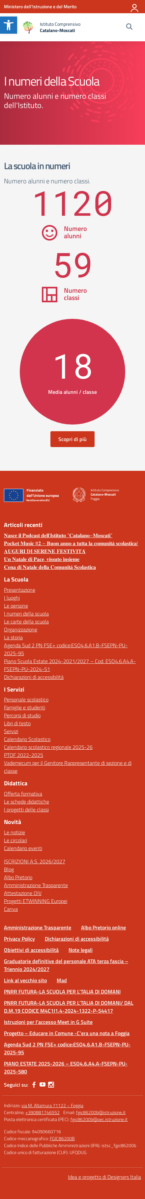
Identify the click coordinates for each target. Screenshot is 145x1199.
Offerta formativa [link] (23, 794)
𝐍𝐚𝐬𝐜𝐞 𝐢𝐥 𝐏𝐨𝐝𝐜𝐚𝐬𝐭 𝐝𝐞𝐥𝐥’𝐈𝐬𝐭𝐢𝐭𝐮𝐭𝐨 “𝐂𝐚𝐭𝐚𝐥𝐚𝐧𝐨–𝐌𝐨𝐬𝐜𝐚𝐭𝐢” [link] (58, 535)
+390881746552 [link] (42, 1112)
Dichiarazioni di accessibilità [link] (34, 677)
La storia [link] (13, 637)
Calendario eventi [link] (23, 848)
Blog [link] (9, 869)
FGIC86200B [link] (62, 1138)
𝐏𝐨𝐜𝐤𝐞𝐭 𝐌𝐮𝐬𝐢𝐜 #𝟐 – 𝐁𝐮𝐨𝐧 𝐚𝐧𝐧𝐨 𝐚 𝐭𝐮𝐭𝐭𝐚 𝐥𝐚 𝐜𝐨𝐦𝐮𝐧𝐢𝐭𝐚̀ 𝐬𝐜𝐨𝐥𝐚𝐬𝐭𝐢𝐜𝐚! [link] (71, 543)
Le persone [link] (16, 606)
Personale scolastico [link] (26, 699)
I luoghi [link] (12, 598)
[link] (8, 25)
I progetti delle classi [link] (26, 809)
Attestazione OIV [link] (23, 893)
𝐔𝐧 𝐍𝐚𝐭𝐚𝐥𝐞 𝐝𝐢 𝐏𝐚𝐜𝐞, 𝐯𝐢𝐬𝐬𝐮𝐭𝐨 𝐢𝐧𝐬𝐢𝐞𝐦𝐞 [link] (41, 559)
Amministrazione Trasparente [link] (36, 885)
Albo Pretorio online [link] (103, 927)
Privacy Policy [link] (19, 939)
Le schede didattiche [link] (26, 802)
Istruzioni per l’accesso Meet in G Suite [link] (48, 1022)
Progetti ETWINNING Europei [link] (35, 901)
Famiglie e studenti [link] (24, 707)
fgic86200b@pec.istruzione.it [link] (99, 1119)
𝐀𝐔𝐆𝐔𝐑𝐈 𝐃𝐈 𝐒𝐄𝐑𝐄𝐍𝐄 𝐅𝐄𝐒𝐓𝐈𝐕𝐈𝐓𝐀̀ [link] (45, 551)
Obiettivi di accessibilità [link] (31, 950)
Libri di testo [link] (17, 723)
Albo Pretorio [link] (18, 877)
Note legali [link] (81, 950)
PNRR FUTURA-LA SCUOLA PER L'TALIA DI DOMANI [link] (62, 991)
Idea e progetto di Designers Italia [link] (104, 1177)
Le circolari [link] (15, 840)
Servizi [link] (11, 731)
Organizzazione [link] (20, 629)
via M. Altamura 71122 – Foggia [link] (52, 1105)
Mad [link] (62, 980)
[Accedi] (135, 6)
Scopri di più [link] (72, 439)
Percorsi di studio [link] (22, 715)
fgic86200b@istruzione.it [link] (101, 1112)
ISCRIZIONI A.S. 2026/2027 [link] (34, 861)
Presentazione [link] (19, 590)
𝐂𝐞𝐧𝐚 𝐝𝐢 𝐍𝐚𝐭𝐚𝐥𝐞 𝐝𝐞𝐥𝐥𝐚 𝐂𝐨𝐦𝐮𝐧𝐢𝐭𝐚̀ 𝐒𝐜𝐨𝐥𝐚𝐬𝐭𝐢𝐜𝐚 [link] (50, 567)
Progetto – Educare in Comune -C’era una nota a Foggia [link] (67, 1033)
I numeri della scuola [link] (26, 614)
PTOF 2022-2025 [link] (23, 755)
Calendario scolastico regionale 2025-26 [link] (48, 747)
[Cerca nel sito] (129, 27)
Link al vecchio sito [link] (25, 980)
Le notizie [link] (14, 832)
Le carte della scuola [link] (26, 621)
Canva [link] (11, 909)
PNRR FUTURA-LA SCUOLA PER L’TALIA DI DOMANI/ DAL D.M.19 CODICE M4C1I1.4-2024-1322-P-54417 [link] (68, 1007)
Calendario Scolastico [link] (27, 739)
